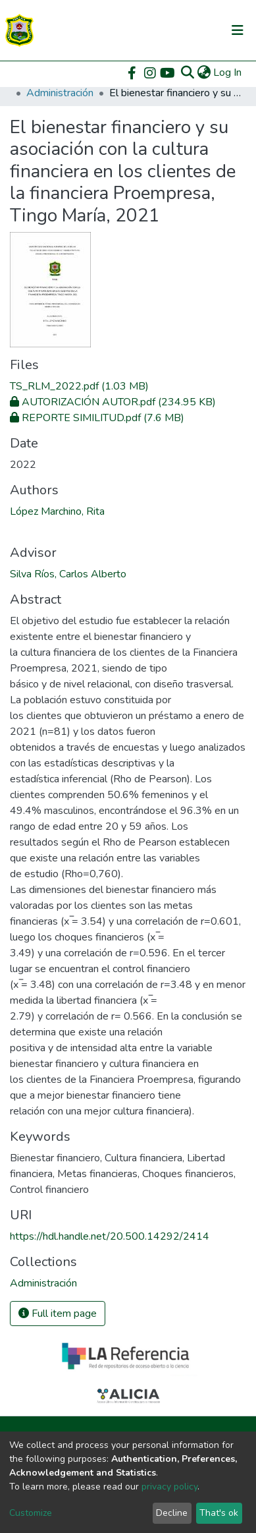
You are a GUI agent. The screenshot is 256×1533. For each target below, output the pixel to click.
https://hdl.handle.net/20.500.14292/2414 (109, 1236)
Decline (172, 1513)
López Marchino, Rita (57, 511)
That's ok (218, 1513)
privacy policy (169, 1486)
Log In (228, 72)
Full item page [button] (57, 1313)
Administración (59, 93)
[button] (203, 72)
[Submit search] (187, 72)
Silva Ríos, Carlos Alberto (68, 574)
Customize (30, 1513)
